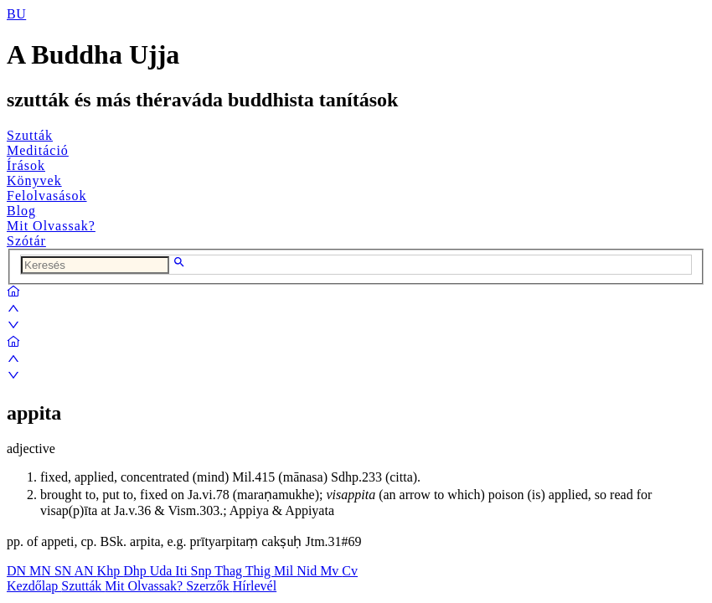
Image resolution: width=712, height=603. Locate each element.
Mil (285, 571)
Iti (182, 571)
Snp (203, 571)
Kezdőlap (34, 586)
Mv (331, 571)
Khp (110, 571)
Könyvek (34, 180)
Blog (21, 211)
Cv (350, 571)
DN (18, 571)
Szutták (30, 135)
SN (64, 571)
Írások (26, 165)
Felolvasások (47, 195)
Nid (308, 571)
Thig (259, 571)
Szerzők (209, 586)
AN (85, 571)
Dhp (136, 571)
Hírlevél (254, 586)
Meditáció (38, 150)
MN (41, 571)
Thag (229, 571)
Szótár (26, 241)
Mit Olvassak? (51, 226)
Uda (163, 571)
